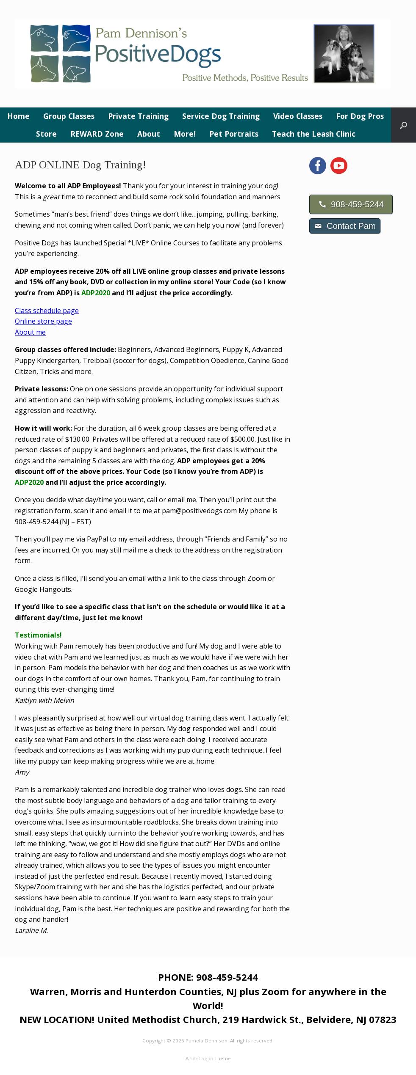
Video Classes (297, 116)
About (148, 134)
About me (30, 332)
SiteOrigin (201, 1058)
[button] (403, 125)
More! (185, 134)
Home (18, 116)
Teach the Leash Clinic (313, 134)
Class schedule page (47, 310)
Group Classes (68, 116)
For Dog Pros (360, 116)
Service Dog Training (221, 116)
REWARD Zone (97, 134)
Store (46, 134)
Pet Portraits (233, 134)
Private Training (138, 116)
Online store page (43, 321)
